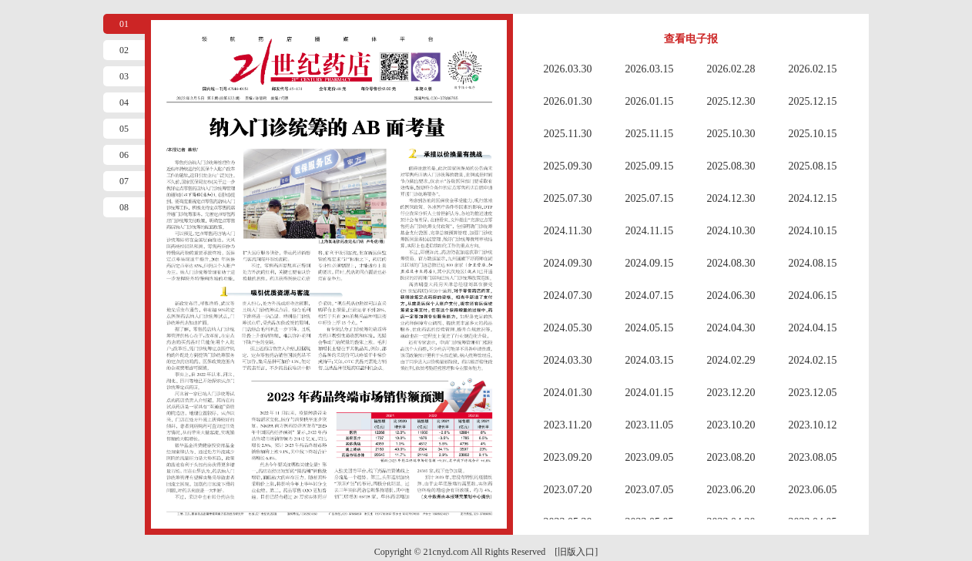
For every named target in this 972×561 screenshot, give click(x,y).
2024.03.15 (649, 360)
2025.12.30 (731, 101)
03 (124, 76)
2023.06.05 (813, 489)
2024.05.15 (649, 328)
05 (124, 128)
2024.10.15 (813, 231)
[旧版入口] (576, 551)
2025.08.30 (731, 166)
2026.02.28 (731, 69)
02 (124, 50)
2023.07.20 (568, 489)
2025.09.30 (568, 166)
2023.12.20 (731, 392)
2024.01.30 (568, 392)
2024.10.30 (731, 231)
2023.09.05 (649, 457)
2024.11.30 (568, 231)
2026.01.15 (649, 101)
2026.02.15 (813, 69)
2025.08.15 (813, 166)
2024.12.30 (731, 198)
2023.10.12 (813, 425)
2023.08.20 (731, 457)
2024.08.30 (731, 263)
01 (124, 23)
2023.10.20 (731, 425)
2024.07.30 (568, 295)
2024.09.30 (568, 263)
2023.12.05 (813, 392)
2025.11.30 (568, 133)
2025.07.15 (649, 198)
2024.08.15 (813, 263)
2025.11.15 (649, 133)
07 (124, 181)
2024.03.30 (568, 360)
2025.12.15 (813, 101)
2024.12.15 (813, 198)
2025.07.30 (568, 198)
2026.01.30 (568, 101)
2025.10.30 (731, 133)
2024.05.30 (568, 328)
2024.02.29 (731, 360)
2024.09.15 (649, 263)
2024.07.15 (649, 295)
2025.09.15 (649, 166)
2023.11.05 (649, 425)
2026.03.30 (568, 69)
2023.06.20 (731, 489)
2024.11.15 (649, 231)
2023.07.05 (649, 489)
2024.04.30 (731, 328)
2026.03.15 (649, 69)
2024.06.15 (813, 295)
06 (124, 154)
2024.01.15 (649, 392)
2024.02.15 (813, 360)
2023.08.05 (813, 457)
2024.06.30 (731, 295)
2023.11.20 (568, 425)
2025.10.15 (813, 133)
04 (124, 102)
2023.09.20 (568, 457)
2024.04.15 (813, 328)
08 (124, 207)
